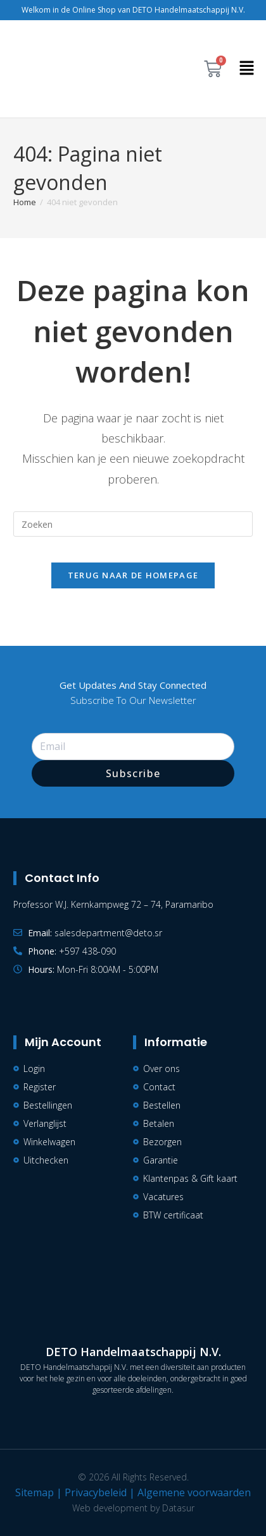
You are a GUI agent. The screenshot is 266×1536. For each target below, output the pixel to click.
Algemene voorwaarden (194, 1492)
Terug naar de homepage (133, 575)
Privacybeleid (96, 1492)
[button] (247, 69)
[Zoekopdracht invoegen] (133, 524)
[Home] (24, 202)
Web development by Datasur (133, 1508)
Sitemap (34, 1492)
